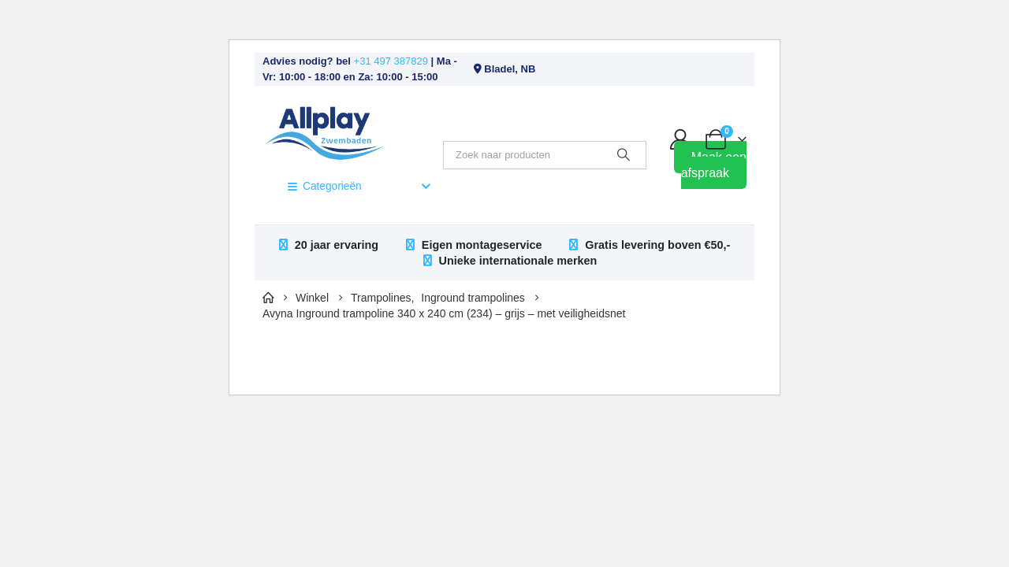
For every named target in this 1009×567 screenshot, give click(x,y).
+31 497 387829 (391, 61)
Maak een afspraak (714, 165)
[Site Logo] (324, 131)
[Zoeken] (623, 155)
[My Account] (680, 139)
